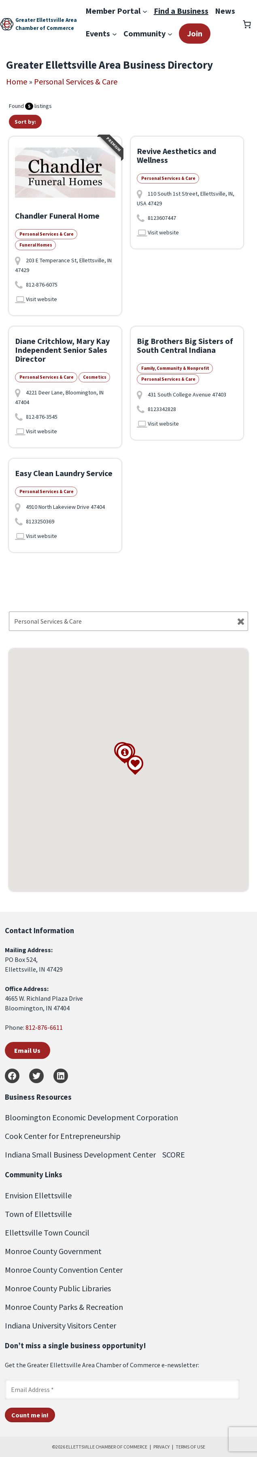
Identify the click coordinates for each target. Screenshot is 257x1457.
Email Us (27, 1050)
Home (16, 81)
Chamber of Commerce (44, 28)
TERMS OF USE (190, 1447)
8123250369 (40, 521)
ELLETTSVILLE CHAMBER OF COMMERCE (106, 1447)
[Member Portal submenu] (144, 10)
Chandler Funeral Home (57, 216)
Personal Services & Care (75, 81)
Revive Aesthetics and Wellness (176, 155)
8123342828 (162, 409)
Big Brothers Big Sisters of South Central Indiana (185, 345)
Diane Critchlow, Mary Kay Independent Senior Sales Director (62, 350)
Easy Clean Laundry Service (64, 473)
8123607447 (162, 217)
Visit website (41, 299)
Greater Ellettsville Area (46, 20)
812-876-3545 (41, 416)
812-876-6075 (41, 284)
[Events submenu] (114, 33)
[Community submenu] (170, 33)
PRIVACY (161, 1447)
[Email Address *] (122, 1389)
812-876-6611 (44, 1027)
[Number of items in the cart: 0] (247, 24)
